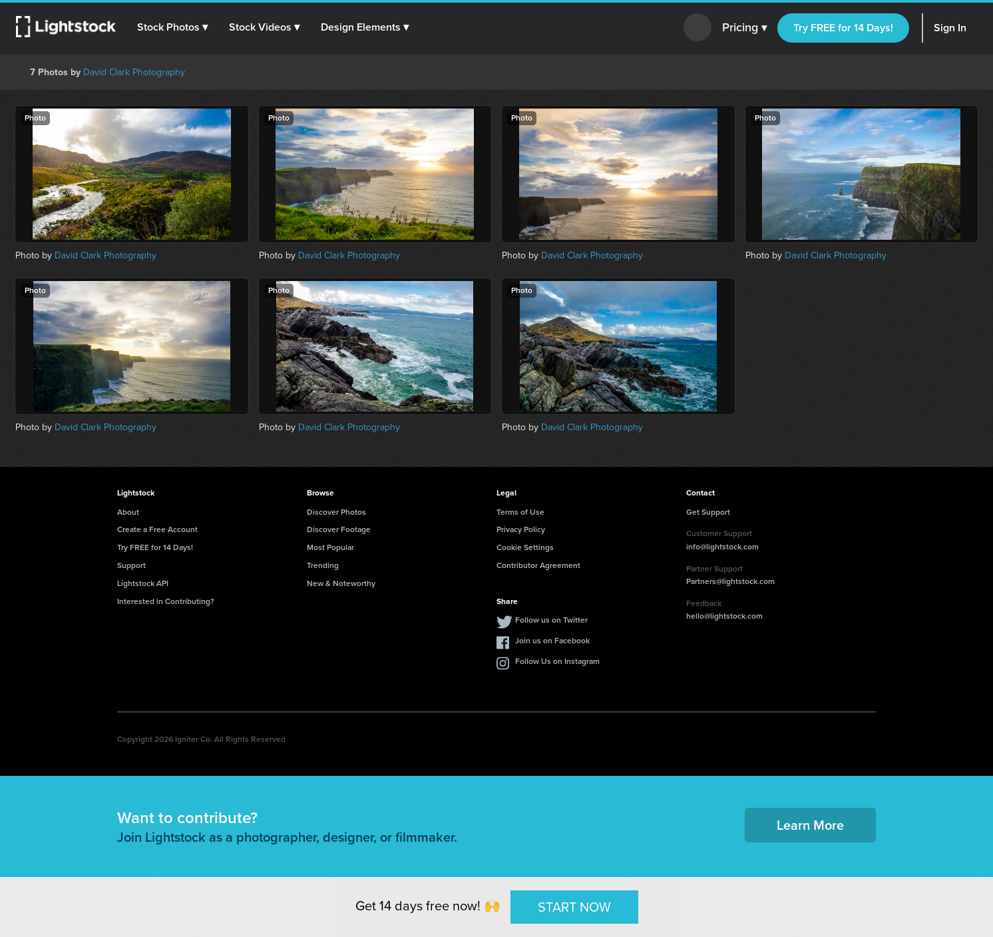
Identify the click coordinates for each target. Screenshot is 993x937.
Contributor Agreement (538, 565)
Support (131, 565)
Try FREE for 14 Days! (843, 27)
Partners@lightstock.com (730, 581)
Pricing (744, 28)
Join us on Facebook (552, 641)
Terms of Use (520, 512)
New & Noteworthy (341, 583)
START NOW (574, 906)
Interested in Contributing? (165, 601)
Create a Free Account (157, 529)
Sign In (950, 27)
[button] (172, 27)
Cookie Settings (525, 547)
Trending (323, 565)
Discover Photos (336, 512)
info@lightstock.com (722, 547)
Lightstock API (142, 583)
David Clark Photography (134, 72)
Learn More (810, 825)
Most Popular (330, 547)
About (128, 512)
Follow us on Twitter (551, 620)
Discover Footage (339, 529)
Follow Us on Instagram (557, 661)
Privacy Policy (521, 529)
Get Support (708, 512)
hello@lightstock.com (724, 616)
